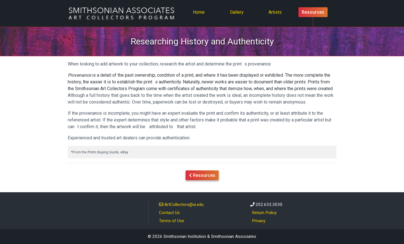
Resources (313, 12)
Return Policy (264, 212)
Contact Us (169, 212)
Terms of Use (171, 220)
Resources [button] (202, 175)
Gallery (237, 12)
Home (200, 12)
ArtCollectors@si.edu (181, 204)
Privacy (258, 220)
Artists (275, 12)
